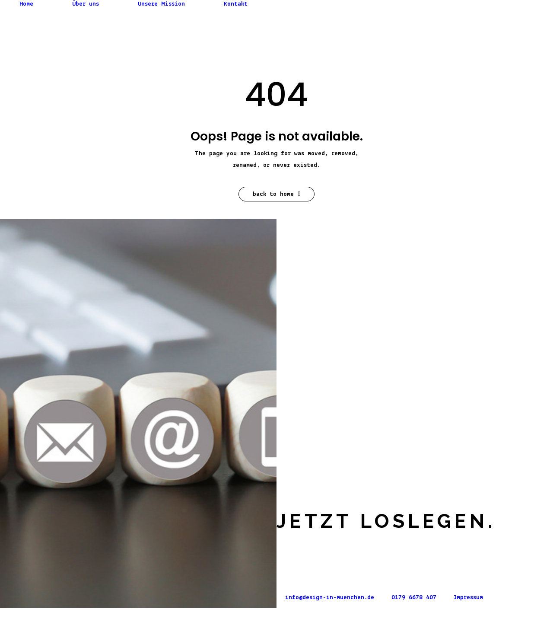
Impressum (468, 597)
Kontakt (236, 4)
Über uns (85, 4)
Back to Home (276, 194)
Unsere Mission (161, 4)
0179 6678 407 (413, 597)
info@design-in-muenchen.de (329, 597)
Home (26, 4)
